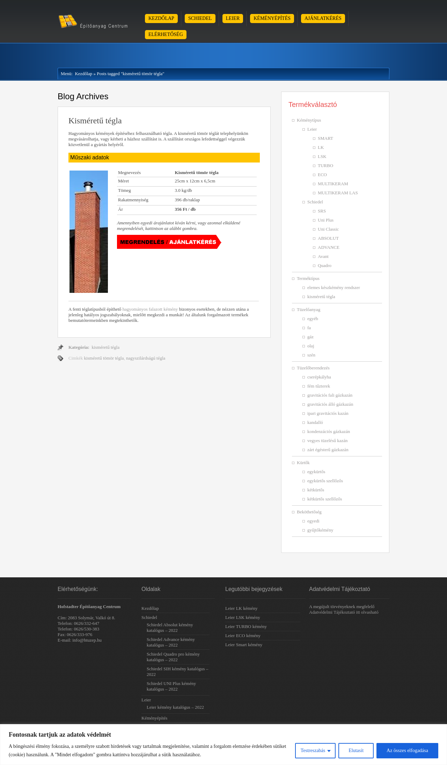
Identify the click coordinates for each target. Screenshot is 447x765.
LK (321, 147)
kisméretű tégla (105, 347)
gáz (310, 336)
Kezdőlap (161, 18)
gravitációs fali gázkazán (329, 395)
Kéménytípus (309, 120)
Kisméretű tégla (95, 120)
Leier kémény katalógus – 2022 (175, 707)
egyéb (312, 318)
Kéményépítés (272, 18)
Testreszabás (313, 750)
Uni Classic (328, 229)
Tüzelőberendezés (313, 367)
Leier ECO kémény (243, 635)
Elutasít (356, 750)
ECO (322, 174)
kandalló (315, 422)
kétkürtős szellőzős (324, 498)
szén (311, 355)
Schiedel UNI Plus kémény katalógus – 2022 (171, 686)
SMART (325, 138)
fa (309, 327)
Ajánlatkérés (323, 18)
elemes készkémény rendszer (333, 287)
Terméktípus (308, 278)
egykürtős (316, 471)
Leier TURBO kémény (246, 626)
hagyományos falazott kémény (150, 309)
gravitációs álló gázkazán (330, 404)
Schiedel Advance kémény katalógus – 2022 (171, 642)
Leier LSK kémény (242, 617)
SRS (322, 211)
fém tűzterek (318, 386)
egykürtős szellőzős (325, 480)
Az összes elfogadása (407, 750)
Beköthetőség (309, 511)
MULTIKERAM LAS (338, 192)
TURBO (325, 165)
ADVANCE (328, 247)
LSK (322, 156)
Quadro (324, 265)
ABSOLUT (328, 238)
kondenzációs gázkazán (328, 431)
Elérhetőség (165, 34)
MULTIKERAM (333, 183)
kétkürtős (315, 489)
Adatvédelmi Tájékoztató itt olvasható (344, 612)
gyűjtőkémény (320, 530)
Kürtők (303, 462)
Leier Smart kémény (243, 644)
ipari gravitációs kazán (328, 413)
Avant (323, 256)
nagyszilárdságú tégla (145, 358)
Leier (233, 18)
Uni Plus (326, 220)
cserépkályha (319, 377)
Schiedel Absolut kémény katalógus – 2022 (170, 627)
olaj (310, 345)
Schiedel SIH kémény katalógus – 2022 (177, 671)
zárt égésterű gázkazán (328, 449)
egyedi (313, 521)
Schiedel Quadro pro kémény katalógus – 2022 (173, 656)
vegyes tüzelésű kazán (327, 440)
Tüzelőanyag (308, 309)
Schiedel (200, 18)
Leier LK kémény (241, 608)
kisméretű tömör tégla (104, 358)
